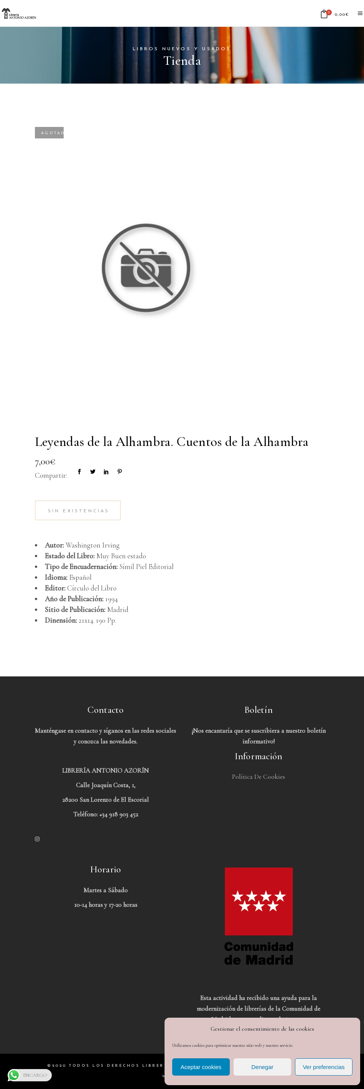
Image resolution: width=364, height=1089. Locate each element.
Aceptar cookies (201, 1067)
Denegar (262, 1067)
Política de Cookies (258, 777)
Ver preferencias (323, 1067)
